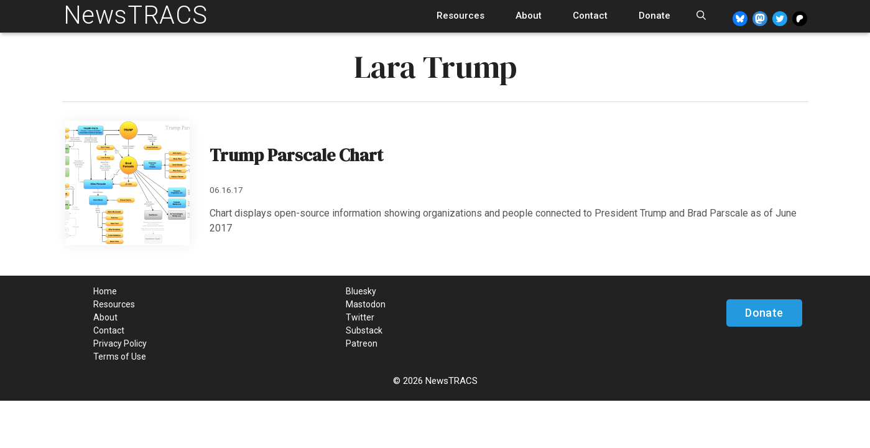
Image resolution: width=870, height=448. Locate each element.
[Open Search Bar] (701, 16)
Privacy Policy (120, 343)
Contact (590, 15)
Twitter (360, 317)
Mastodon (366, 304)
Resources (460, 15)
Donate (654, 15)
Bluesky (361, 291)
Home (105, 291)
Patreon (361, 343)
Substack (364, 330)
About (529, 15)
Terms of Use (119, 357)
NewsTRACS (135, 15)
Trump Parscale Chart (296, 155)
